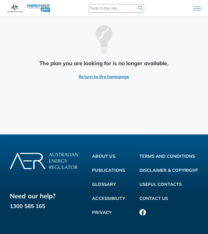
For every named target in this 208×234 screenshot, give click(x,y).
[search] (140, 8)
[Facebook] (142, 212)
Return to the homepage (104, 76)
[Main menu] (197, 8)
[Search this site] (108, 8)
